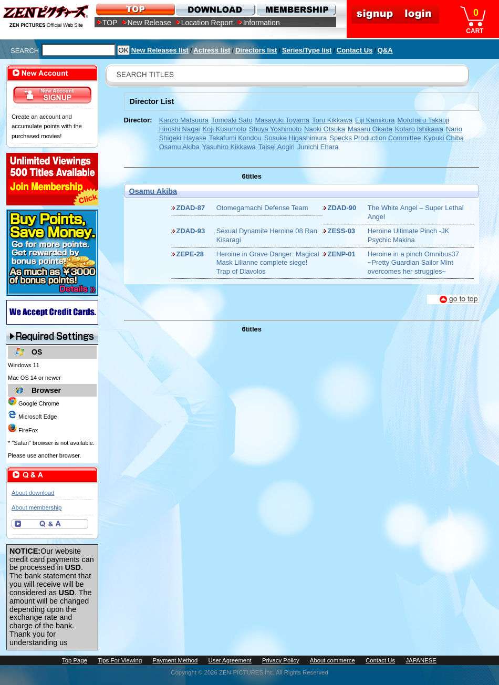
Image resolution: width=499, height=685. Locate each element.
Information (261, 22)
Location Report (207, 22)
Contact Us (355, 50)
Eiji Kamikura (375, 120)
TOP (110, 22)
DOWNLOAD (215, 9)
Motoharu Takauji (423, 120)
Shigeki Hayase (182, 138)
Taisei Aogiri (276, 147)
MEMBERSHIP (295, 9)
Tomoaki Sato (231, 120)
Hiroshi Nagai (179, 129)
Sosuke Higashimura (295, 138)
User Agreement (230, 660)
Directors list (256, 50)
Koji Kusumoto (224, 129)
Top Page (74, 660)
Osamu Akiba (179, 147)
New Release (149, 22)
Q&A (385, 50)
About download (33, 493)
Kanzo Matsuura (184, 120)
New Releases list (160, 50)
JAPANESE (421, 660)
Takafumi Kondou (235, 138)
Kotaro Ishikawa (419, 129)
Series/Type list (306, 50)
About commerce (332, 660)
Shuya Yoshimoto (275, 129)
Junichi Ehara (317, 147)
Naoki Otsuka (324, 129)
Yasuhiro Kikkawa (229, 147)
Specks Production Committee (375, 138)
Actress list (211, 50)
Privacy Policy (280, 660)
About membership (36, 507)
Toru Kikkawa (332, 120)
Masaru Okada (370, 129)
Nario (454, 129)
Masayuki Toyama (282, 120)
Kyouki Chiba (444, 138)
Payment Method (174, 660)
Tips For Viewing (120, 660)
